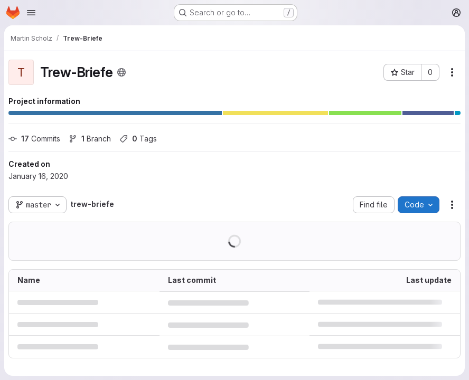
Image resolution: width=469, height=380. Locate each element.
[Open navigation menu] (31, 12)
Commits (34, 138)
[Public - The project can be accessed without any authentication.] (121, 72)
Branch (90, 138)
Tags (138, 138)
